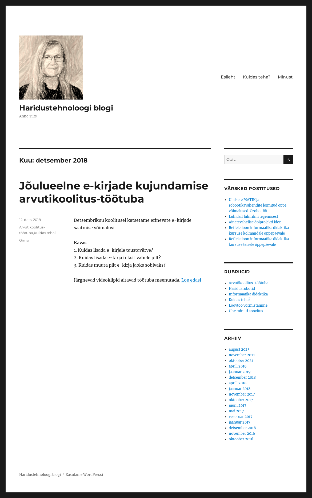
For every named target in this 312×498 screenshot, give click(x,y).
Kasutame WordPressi (84, 474)
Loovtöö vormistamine (248, 305)
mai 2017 (236, 411)
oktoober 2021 (241, 360)
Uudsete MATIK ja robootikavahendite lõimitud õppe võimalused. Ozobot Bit (257, 205)
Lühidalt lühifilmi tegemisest (253, 216)
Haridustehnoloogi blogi (66, 107)
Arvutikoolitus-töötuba (248, 283)
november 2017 (242, 394)
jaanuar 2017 (239, 422)
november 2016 (242, 433)
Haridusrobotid (242, 288)
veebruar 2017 (241, 416)
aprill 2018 (237, 383)
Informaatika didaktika (248, 294)
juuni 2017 (237, 405)
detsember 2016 (242, 428)
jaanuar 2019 (240, 372)
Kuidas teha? (256, 77)
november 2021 (242, 355)
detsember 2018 (242, 377)
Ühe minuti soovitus (246, 311)
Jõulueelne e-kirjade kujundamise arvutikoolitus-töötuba (113, 192)
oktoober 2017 (241, 400)
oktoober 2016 (241, 439)
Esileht (228, 77)
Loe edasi (191, 280)
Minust (285, 77)
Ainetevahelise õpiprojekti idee (255, 222)
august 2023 (239, 349)
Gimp (24, 240)
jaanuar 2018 (239, 388)
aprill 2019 (238, 366)
